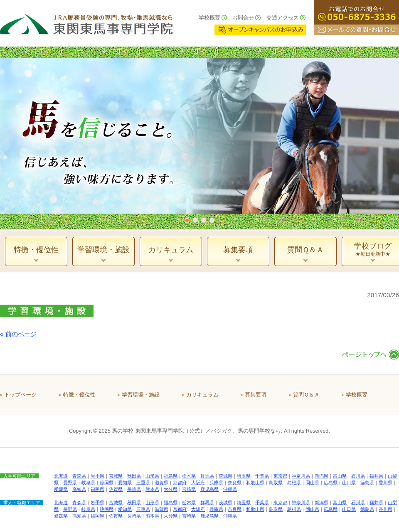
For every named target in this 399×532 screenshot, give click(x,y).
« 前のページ (18, 333)
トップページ (20, 395)
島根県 (294, 482)
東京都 (280, 475)
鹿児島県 (209, 489)
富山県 (340, 475)
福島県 (170, 475)
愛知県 (125, 482)
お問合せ (243, 18)
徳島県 (367, 482)
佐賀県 (116, 489)
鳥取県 (276, 482)
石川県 (358, 475)
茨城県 (225, 475)
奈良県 (234, 482)
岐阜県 (88, 482)
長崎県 (134, 489)
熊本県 (152, 489)
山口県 (349, 482)
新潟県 (321, 475)
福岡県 (97, 489)
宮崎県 (189, 489)
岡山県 (312, 482)
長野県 (70, 482)
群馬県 (207, 475)
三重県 (143, 482)
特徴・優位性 (79, 395)
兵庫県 (216, 482)
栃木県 (189, 475)
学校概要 (209, 18)
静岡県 (106, 482)
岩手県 (97, 475)
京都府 (180, 482)
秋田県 (134, 475)
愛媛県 (61, 489)
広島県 (330, 482)
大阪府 (198, 482)
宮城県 (116, 475)
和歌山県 (255, 482)
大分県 (170, 489)
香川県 (385, 482)
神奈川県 (301, 475)
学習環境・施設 (141, 395)
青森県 (79, 475)
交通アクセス (282, 18)
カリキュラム (202, 395)
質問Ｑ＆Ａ (306, 395)
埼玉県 (244, 475)
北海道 (61, 475)
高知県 (79, 489)
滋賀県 (161, 482)
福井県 (376, 475)
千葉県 (262, 475)
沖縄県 (230, 489)
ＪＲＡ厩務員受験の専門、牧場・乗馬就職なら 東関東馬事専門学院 (86, 22)
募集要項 (255, 395)
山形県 (152, 475)
